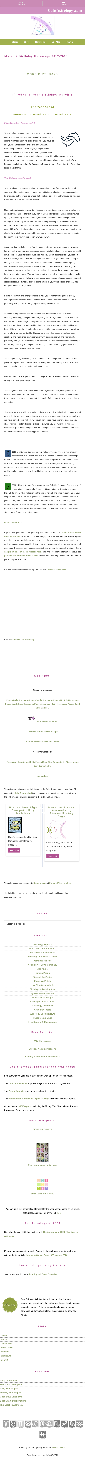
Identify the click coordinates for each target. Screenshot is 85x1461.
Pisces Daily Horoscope (17, 700)
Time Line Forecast (18, 1083)
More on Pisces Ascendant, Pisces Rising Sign (61, 812)
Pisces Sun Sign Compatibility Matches (23, 810)
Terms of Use (7, 1347)
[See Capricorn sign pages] (72, 1429)
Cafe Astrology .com (42, 24)
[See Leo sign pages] (35, 1429)
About (4, 1339)
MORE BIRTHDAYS (42, 74)
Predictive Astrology (42, 997)
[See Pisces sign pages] (42, 1440)
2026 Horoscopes (42, 1041)
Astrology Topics (42, 1010)
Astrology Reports (42, 944)
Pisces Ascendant (50, 742)
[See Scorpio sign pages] (56, 1429)
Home (4, 1335)
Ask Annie (42, 969)
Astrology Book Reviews (42, 1014)
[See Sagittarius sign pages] (64, 1429)
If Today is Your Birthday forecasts (42, 1056)
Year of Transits (16, 1091)
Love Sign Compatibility (42, 985)
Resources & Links (42, 1018)
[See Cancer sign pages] (28, 1429)
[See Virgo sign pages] (42, 1429)
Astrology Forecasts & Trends (43, 957)
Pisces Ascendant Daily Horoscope (50, 704)
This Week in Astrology (11, 1405)
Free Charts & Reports (11, 1384)
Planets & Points (42, 981)
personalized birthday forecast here (21, 555)
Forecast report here (56, 570)
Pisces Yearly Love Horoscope (19, 704)
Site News (6, 1356)
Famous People (42, 973)
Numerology (42, 776)
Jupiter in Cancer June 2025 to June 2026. (47, 1255)
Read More (52, 856)
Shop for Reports (8, 1380)
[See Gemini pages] (20, 1429)
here (59, 1213)
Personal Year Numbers (60, 883)
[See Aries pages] (5, 1429)
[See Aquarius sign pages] (79, 1429)
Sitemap (5, 1352)
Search (4, 1360)
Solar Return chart (23, 793)
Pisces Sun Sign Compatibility (20, 762)
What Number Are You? (42, 1194)
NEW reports (25, 1106)
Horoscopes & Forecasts (42, 952)
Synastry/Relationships (42, 993)
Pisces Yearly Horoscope (41, 700)
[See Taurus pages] (13, 1429)
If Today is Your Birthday (22, 639)
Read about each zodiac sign (42, 1165)
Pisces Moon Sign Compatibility (50, 762)
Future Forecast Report (47, 721)
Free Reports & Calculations (42, 1022)
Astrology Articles (42, 961)
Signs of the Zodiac (42, 977)
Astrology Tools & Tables (42, 1001)
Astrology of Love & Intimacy (42, 965)
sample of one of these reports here (22, 552)
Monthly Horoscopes (10, 1393)
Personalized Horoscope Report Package (28, 1099)
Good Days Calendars (11, 1397)
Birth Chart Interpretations (42, 948)
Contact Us (6, 1343)
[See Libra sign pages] (49, 1429)
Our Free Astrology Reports (42, 1049)
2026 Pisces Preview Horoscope (43, 731)
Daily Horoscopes (9, 1388)
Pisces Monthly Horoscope (66, 700)
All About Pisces (34, 742)
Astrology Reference (42, 1006)
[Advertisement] (42, 611)
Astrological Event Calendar (43, 1274)
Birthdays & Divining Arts (42, 989)
